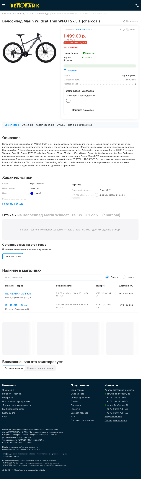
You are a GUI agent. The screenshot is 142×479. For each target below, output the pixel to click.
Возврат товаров (79, 413)
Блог (4, 416)
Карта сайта (8, 413)
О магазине (8, 390)
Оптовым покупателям (83, 420)
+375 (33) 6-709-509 (117, 413)
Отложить (70, 70)
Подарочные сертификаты (16, 401)
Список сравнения (80, 397)
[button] (131, 21)
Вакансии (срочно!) (12, 393)
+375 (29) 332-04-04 (118, 397)
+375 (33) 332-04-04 (118, 401)
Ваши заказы (77, 390)
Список (111, 277)
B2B (73, 416)
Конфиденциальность (13, 409)
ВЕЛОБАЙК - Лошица (18, 293)
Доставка (76, 405)
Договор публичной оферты (16, 405)
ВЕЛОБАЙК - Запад (16, 305)
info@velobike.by (113, 416)
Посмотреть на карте (116, 420)
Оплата (74, 401)
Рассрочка (7, 397)
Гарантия (75, 409)
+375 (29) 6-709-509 (117, 409)
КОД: (123, 29)
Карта (128, 277)
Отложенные (77, 393)
